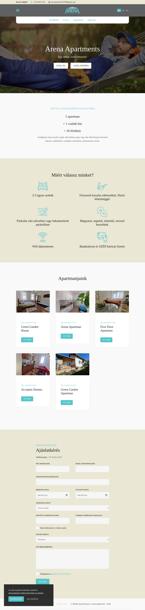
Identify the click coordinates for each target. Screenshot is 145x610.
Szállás (60, 65)
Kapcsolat (92, 20)
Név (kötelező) (43, 464)
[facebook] (17, 10)
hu (119, 10)
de (123, 10)
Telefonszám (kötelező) (47, 477)
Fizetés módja (42, 534)
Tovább (28, 339)
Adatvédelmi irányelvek (43, 604)
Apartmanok (78, 20)
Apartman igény (43, 503)
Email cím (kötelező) (85, 464)
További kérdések (44, 547)
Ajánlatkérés (81, 65)
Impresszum (62, 604)
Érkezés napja (42, 490)
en (127, 10)
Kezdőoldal (54, 20)
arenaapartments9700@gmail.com (61, 2)
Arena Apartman (71, 326)
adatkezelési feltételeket (61, 574)
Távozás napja (82, 490)
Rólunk (66, 20)
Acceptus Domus (31, 389)
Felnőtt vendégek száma (47, 515)
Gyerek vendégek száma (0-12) (88, 515)
